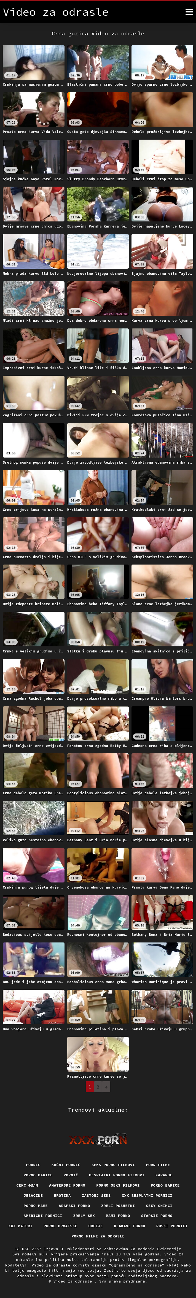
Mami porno (118, 1215)
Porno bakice (38, 1174)
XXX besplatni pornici (147, 1195)
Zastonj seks (96, 1195)
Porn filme (158, 1164)
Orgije (95, 1225)
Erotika (62, 1195)
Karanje (163, 1174)
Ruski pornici (172, 1225)
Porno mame (36, 1205)
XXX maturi (21, 1225)
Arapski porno (74, 1205)
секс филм (27, 1185)
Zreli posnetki (118, 1205)
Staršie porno (157, 1215)
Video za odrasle (74, 1281)
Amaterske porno (67, 1185)
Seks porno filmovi (113, 1164)
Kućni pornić (66, 1164)
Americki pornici (43, 1215)
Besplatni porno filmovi (116, 1174)
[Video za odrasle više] (189, 12)
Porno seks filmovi (118, 1185)
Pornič (33, 1164)
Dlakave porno (129, 1225)
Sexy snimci (159, 1205)
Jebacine (33, 1195)
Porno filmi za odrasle (98, 1236)
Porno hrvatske (60, 1225)
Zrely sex (84, 1215)
